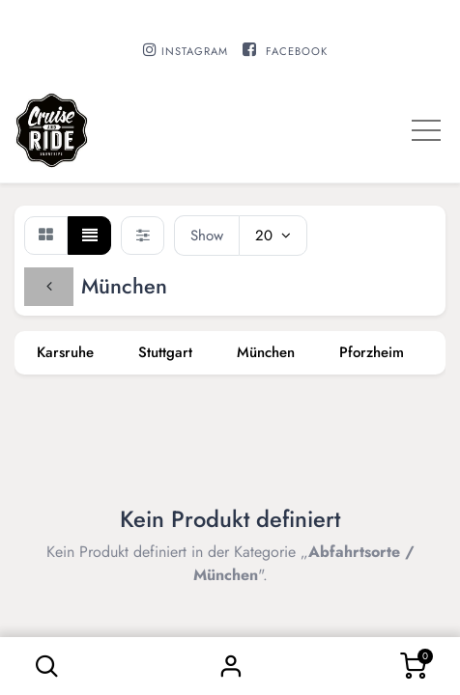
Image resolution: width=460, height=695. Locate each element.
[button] (47, 666)
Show (206, 235)
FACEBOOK (297, 51)
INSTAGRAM (194, 51)
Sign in (230, 666)
